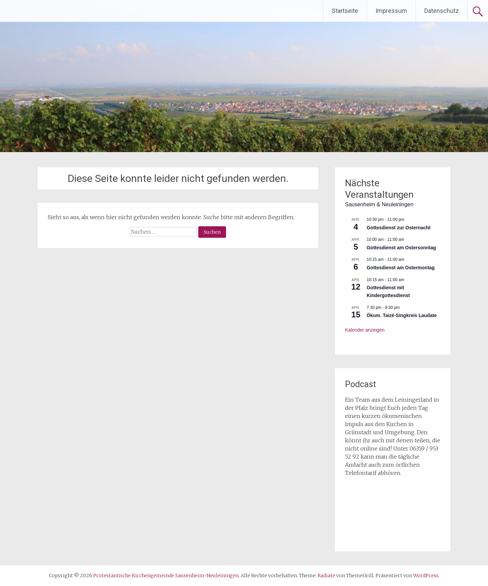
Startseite (345, 10)
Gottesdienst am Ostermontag (401, 267)
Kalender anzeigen (365, 330)
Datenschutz (441, 10)
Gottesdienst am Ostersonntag (401, 247)
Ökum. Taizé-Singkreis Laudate (402, 315)
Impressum (391, 10)
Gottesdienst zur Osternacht (398, 227)
